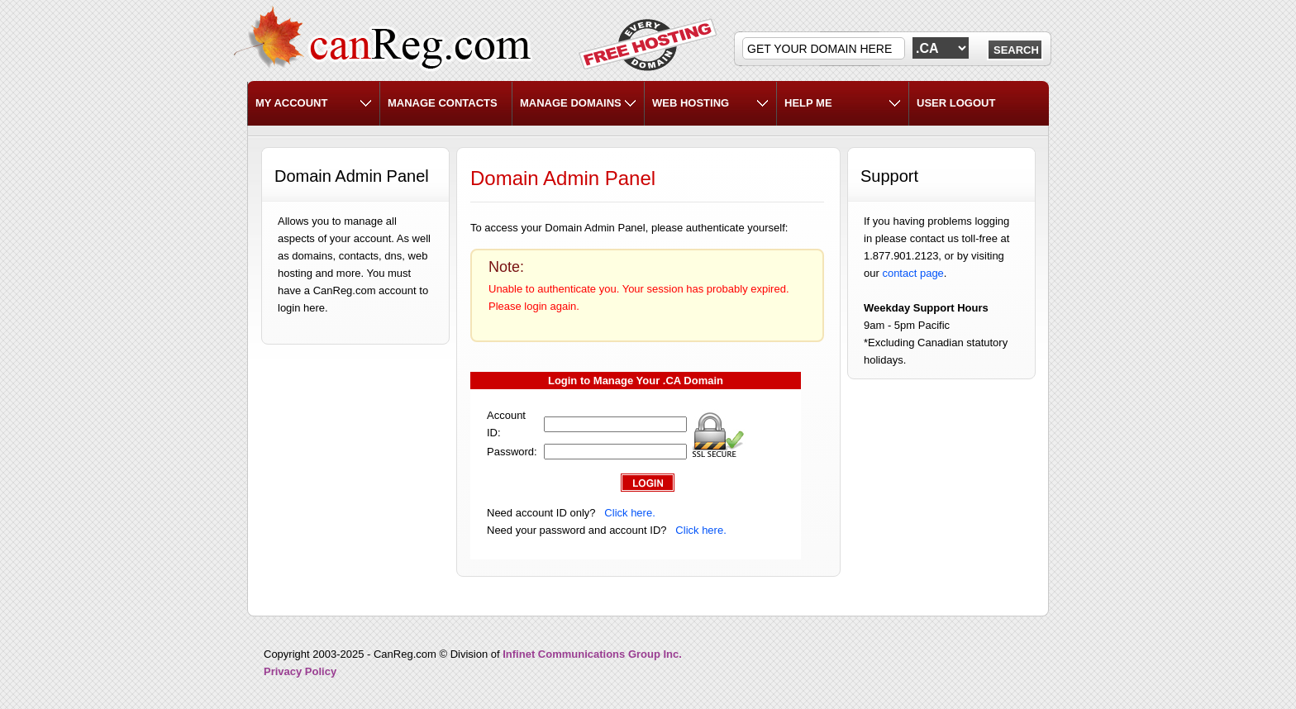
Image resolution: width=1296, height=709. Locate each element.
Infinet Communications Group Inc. (592, 654)
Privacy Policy (300, 671)
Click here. (629, 513)
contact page (912, 273)
